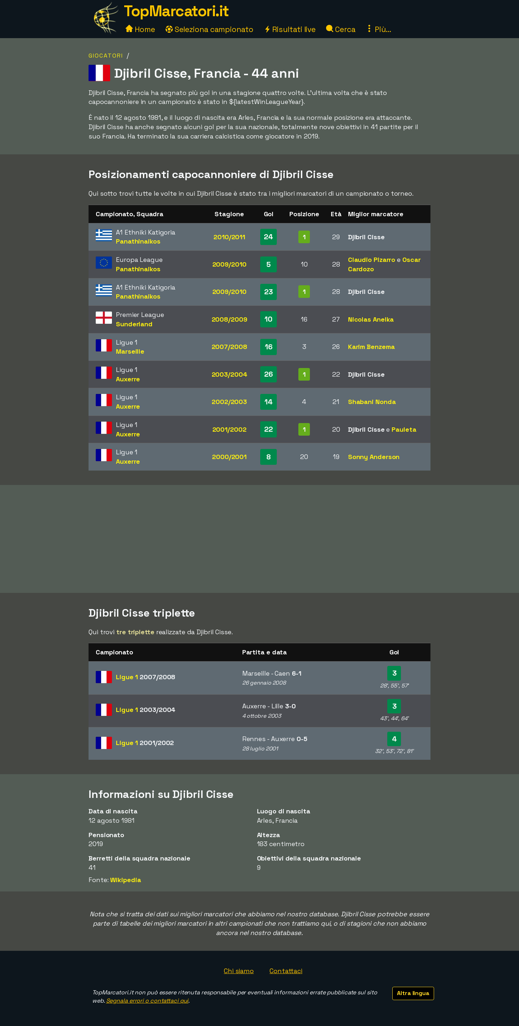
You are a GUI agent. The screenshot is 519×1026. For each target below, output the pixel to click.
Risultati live (290, 29)
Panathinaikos (138, 241)
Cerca (340, 29)
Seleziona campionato (209, 29)
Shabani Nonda (372, 402)
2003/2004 (229, 374)
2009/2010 (229, 264)
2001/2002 (229, 429)
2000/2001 (229, 457)
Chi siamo (239, 971)
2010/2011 (229, 237)
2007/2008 (229, 346)
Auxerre (128, 379)
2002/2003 (229, 402)
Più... (378, 29)
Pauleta (404, 429)
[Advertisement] (259, 539)
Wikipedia (125, 880)
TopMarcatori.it (176, 11)
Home (140, 29)
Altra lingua (413, 993)
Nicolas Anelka (371, 319)
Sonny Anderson (374, 457)
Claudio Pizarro (372, 259)
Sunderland (134, 324)
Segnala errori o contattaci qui (147, 1000)
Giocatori (106, 55)
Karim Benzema (371, 346)
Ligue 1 (145, 677)
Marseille (130, 351)
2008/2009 (229, 319)
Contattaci (286, 971)
